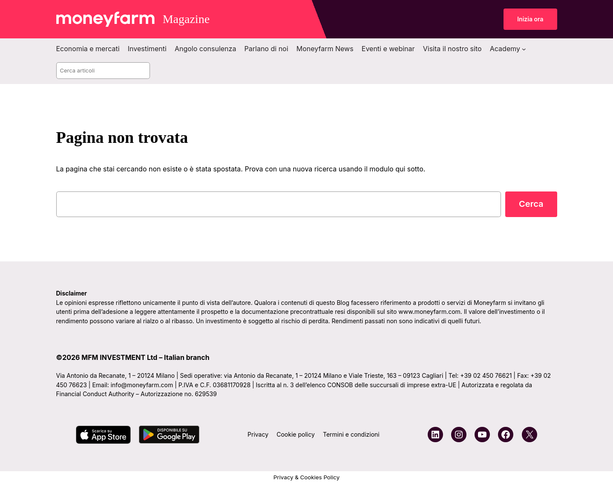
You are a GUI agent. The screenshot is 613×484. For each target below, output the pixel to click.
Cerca (531, 204)
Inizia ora (530, 19)
